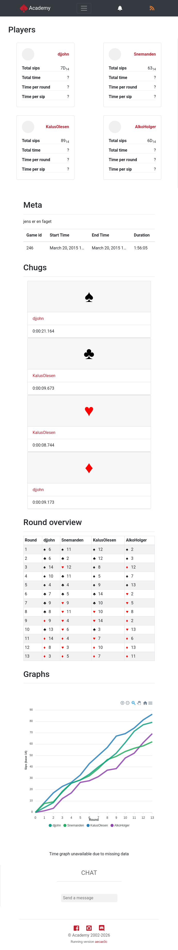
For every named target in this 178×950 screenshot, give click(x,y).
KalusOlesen (44, 375)
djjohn (38, 318)
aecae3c (101, 942)
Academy (35, 8)
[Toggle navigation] (84, 8)
